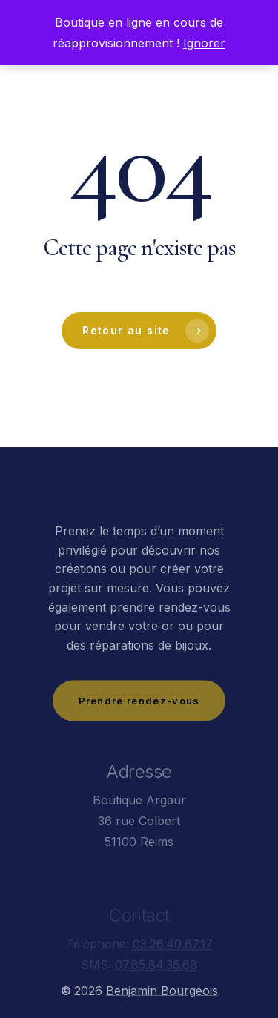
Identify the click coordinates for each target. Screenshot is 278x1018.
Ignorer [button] (204, 43)
